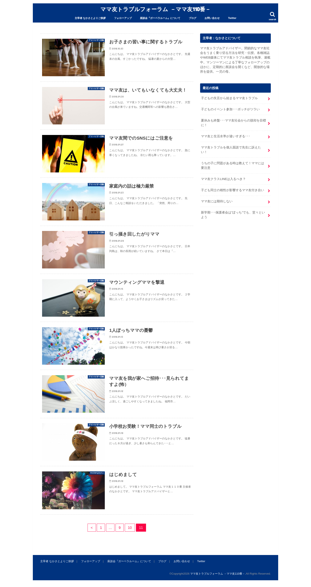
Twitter (232, 18)
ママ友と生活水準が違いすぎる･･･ (225, 136)
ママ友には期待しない (217, 201)
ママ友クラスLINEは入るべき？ (223, 179)
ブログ (192, 18)
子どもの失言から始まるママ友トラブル (229, 98)
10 (130, 528)
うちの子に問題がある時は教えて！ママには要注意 (232, 165)
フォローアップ (123, 18)
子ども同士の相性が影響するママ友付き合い (232, 190)
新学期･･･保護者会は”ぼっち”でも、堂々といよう (233, 215)
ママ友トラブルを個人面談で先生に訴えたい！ (231, 150)
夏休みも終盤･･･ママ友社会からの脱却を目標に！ (233, 123)
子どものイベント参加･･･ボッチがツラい (230, 109)
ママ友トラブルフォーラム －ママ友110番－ (155, 9)
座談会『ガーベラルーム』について (160, 18)
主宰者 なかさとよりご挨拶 (90, 18)
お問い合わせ (212, 18)
